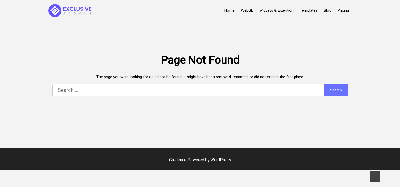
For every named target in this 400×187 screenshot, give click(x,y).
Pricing (343, 10)
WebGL (247, 10)
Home (229, 10)
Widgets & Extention (276, 10)
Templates (309, 10)
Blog (327, 10)
